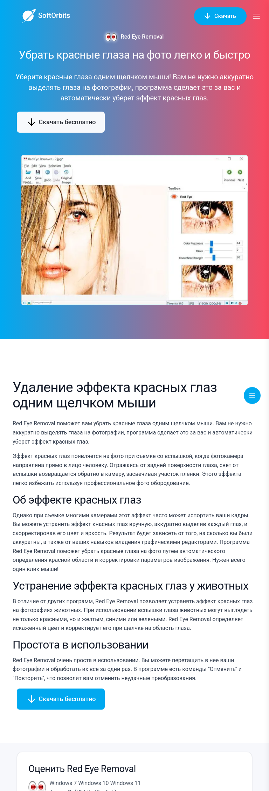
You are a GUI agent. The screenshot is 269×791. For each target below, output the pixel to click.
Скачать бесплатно (61, 122)
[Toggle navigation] (252, 395)
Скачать (220, 16)
